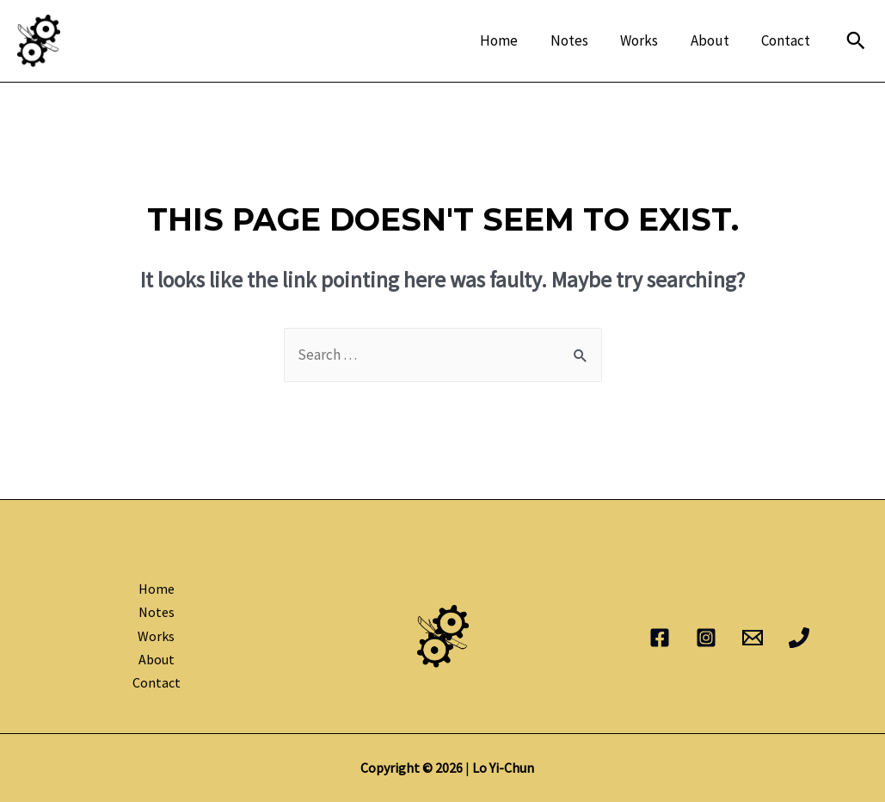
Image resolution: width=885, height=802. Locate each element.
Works (647, 40)
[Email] (752, 637)
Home (513, 40)
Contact (787, 40)
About (714, 40)
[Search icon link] (856, 40)
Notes (580, 40)
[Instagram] (706, 637)
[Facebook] (659, 637)
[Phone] (799, 637)
